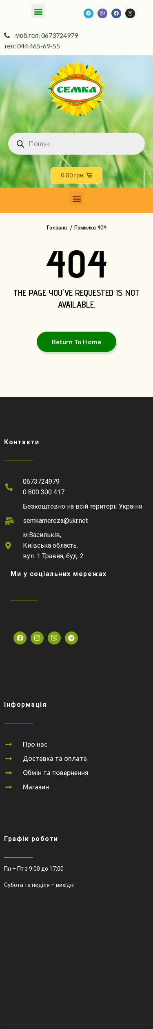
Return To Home (76, 341)
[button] (38, 11)
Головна (57, 227)
